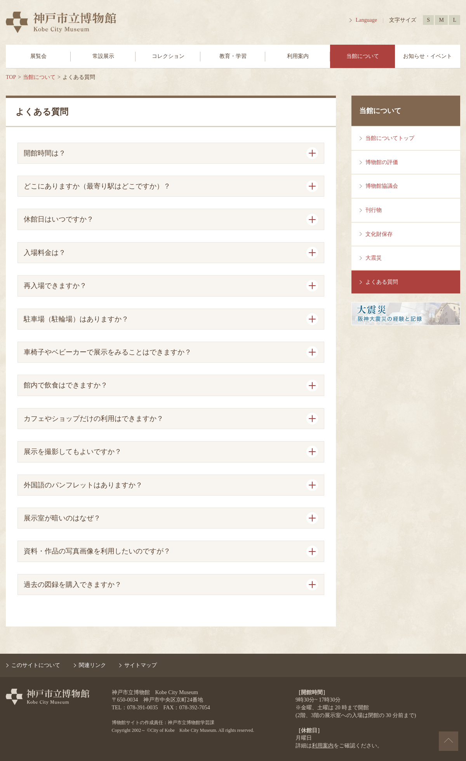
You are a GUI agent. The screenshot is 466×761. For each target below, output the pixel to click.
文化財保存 (379, 234)
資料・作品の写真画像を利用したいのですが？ (97, 551)
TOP (11, 77)
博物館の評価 (381, 162)
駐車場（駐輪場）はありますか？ (76, 319)
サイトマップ (140, 665)
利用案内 (298, 56)
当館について (362, 56)
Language (366, 20)
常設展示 (103, 56)
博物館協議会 (381, 186)
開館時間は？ (45, 153)
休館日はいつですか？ (59, 219)
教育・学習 (233, 56)
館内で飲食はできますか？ (66, 385)
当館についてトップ (389, 138)
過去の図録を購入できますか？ (73, 584)
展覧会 (38, 56)
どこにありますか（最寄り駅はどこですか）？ (97, 186)
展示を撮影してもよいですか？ (73, 452)
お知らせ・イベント (427, 56)
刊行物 (373, 210)
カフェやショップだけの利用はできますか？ (93, 418)
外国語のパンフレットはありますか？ (83, 485)
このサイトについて (35, 665)
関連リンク (92, 665)
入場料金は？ (45, 253)
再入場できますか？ (55, 286)
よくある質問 (381, 282)
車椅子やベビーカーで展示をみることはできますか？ (107, 352)
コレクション (168, 56)
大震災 (373, 258)
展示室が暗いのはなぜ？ (62, 518)
